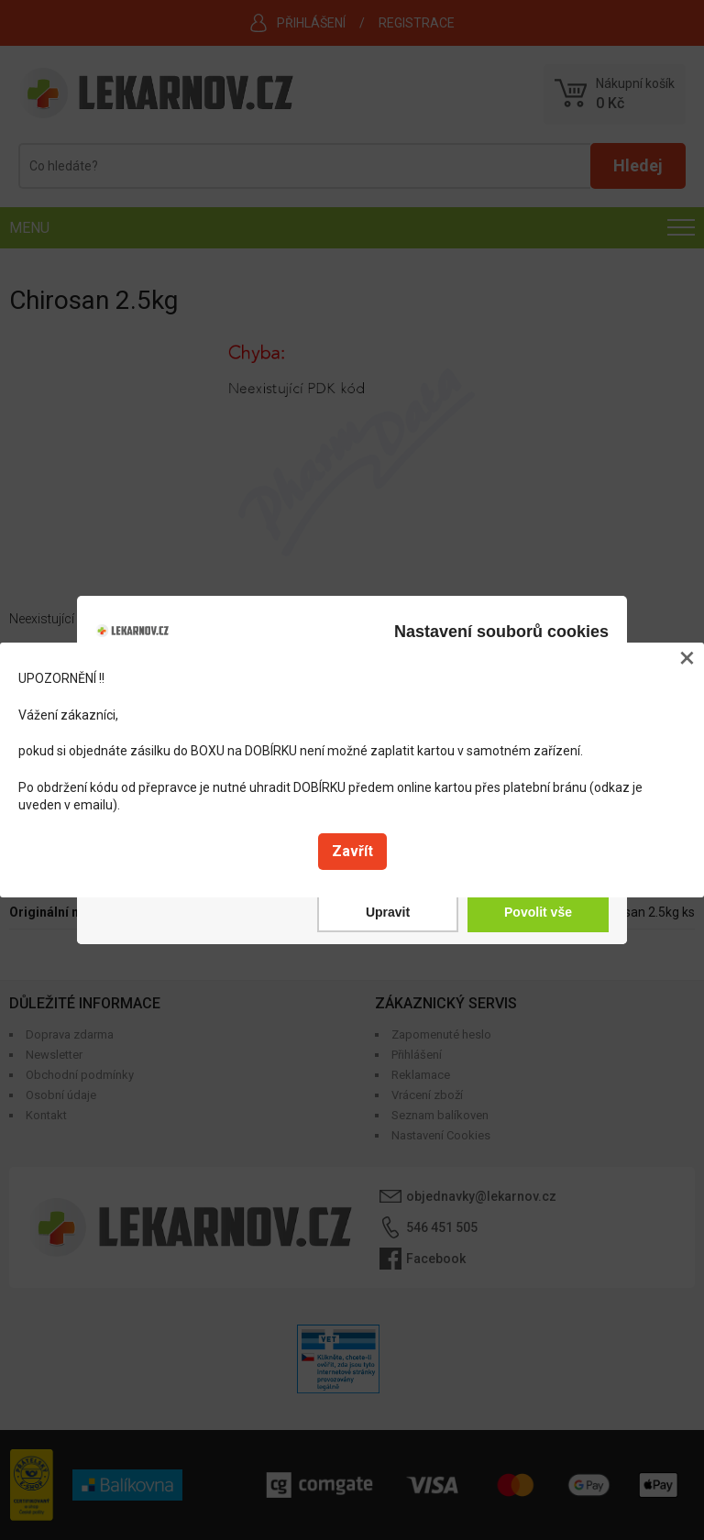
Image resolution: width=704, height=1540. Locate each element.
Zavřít (352, 851)
